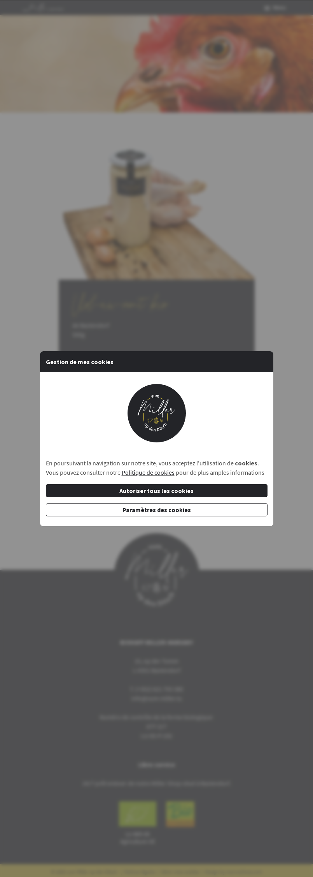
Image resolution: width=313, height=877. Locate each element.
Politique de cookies (148, 472)
